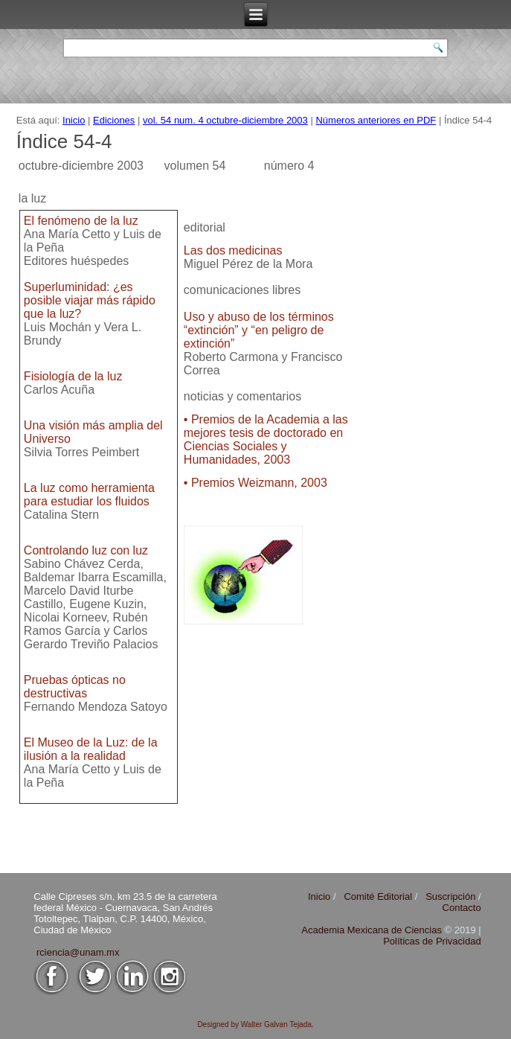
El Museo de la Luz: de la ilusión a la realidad (91, 749)
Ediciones (114, 120)
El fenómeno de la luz (81, 220)
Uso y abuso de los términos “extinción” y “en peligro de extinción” (259, 330)
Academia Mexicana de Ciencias (372, 930)
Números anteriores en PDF (375, 120)
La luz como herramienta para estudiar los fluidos (89, 495)
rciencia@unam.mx (77, 952)
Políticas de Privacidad (432, 941)
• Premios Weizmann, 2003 (255, 482)
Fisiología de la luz (73, 376)
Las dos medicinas (233, 250)
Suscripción (450, 896)
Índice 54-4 (64, 141)
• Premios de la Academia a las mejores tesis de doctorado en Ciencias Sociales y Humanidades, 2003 (266, 439)
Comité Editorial (378, 896)
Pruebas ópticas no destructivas (75, 687)
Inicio (73, 120)
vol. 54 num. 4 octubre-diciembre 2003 (225, 120)
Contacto (462, 907)
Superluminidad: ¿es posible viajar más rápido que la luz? (89, 300)
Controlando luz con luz (86, 550)
